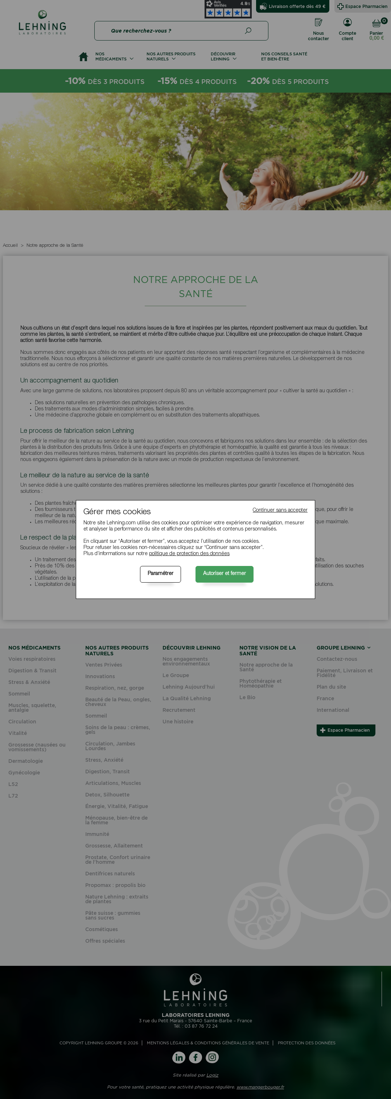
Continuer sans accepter (280, 510)
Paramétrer (160, 573)
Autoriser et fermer (224, 573)
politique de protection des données (189, 554)
